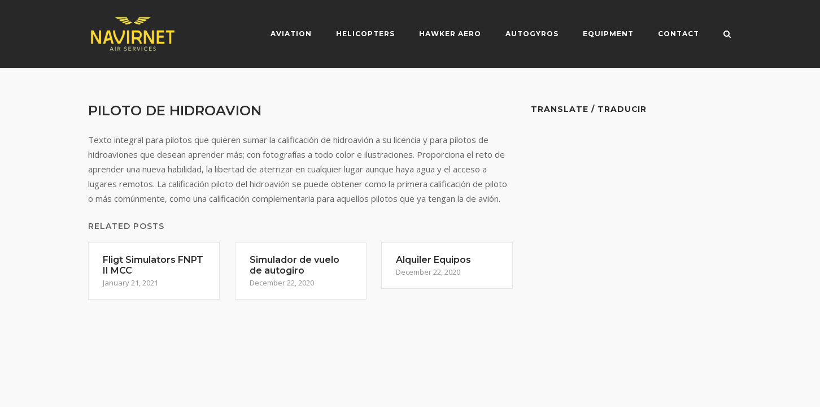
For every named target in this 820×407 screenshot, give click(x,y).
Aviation (291, 33)
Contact (678, 33)
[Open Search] (727, 35)
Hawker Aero (450, 33)
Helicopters (365, 33)
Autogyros (532, 33)
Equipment (608, 33)
